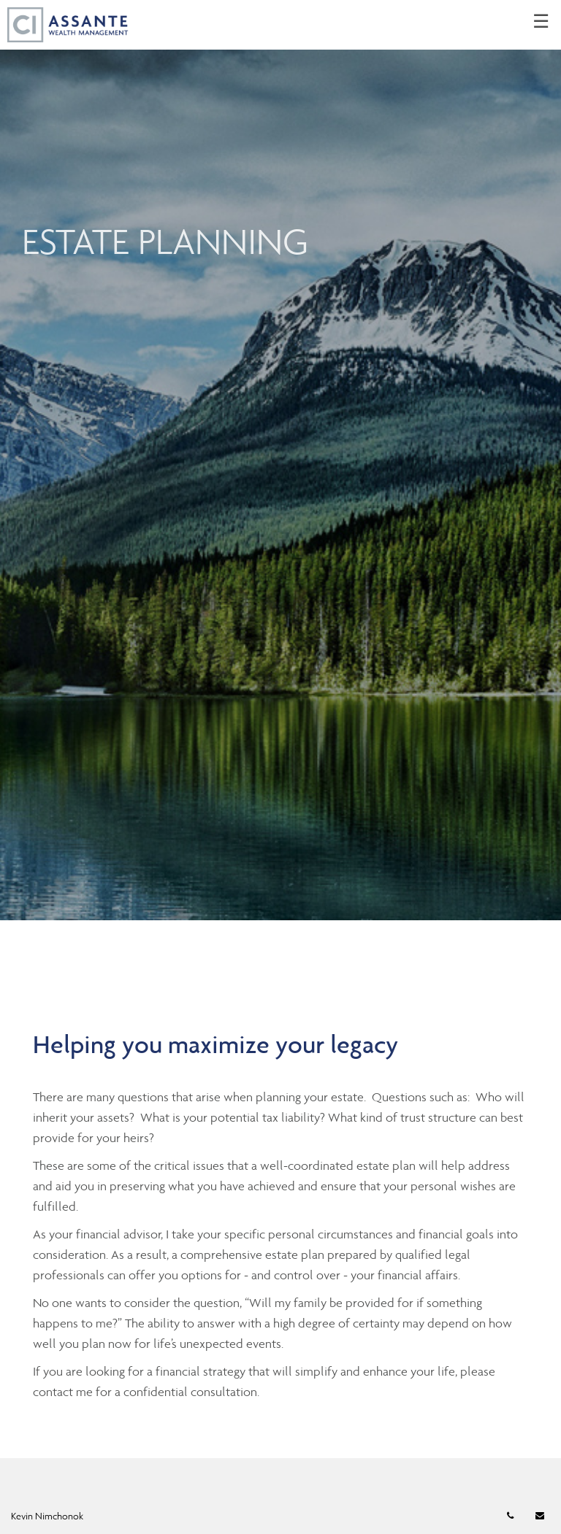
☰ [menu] (541, 22)
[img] (280, 460)
